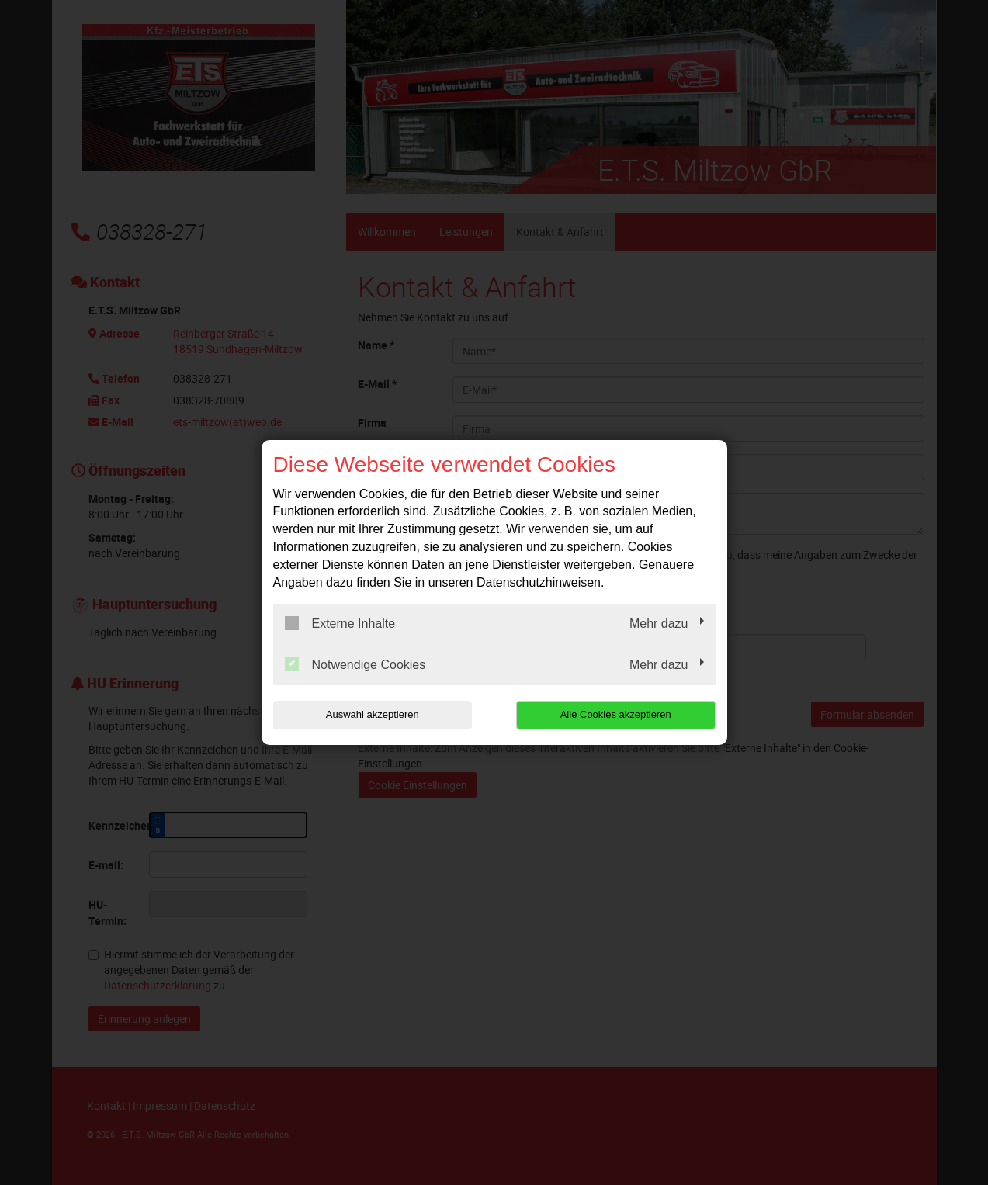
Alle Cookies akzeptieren (615, 714)
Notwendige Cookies (355, 664)
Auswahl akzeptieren (372, 714)
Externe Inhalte (340, 623)
